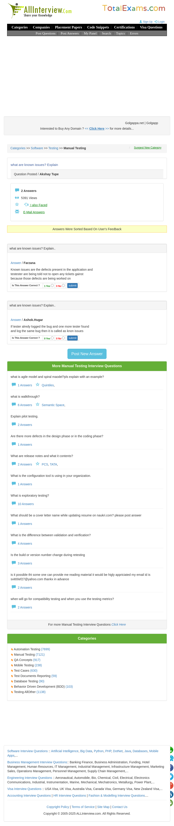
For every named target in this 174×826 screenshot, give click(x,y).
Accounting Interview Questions (29, 795)
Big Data (86, 751)
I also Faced (35, 205)
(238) (38, 665)
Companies (41, 27)
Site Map (103, 807)
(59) (54, 676)
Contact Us (119, 807)
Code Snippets (98, 27)
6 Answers (21, 405)
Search (106, 33)
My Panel (90, 33)
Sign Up (145, 21)
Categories (20, 27)
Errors (134, 33)
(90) (41, 681)
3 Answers (21, 563)
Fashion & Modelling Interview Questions (117, 795)
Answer (16, 263)
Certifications (124, 27)
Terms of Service (83, 807)
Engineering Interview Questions (29, 778)
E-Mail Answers (34, 212)
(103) (69, 686)
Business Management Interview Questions (37, 762)
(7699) (45, 649)
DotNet (118, 751)
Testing (53, 148)
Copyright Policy (58, 807)
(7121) (40, 654)
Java (127, 751)
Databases (140, 751)
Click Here (118, 624)
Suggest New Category (147, 147)
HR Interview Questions (69, 795)
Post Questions (46, 33)
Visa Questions (151, 27)
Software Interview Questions (27, 751)
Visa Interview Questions (24, 789)
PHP (108, 751)
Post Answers (70, 33)
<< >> (97, 128)
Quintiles (48, 385)
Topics (120, 33)
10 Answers (22, 504)
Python (99, 751)
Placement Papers (68, 27)
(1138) (41, 692)
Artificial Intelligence (65, 751)
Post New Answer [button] (87, 354)
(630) (34, 670)
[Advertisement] (87, 72)
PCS (45, 464)
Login (159, 21)
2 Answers (21, 425)
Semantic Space (53, 405)
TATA (53, 464)
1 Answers (21, 385)
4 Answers (21, 543)
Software (37, 148)
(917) (36, 660)
